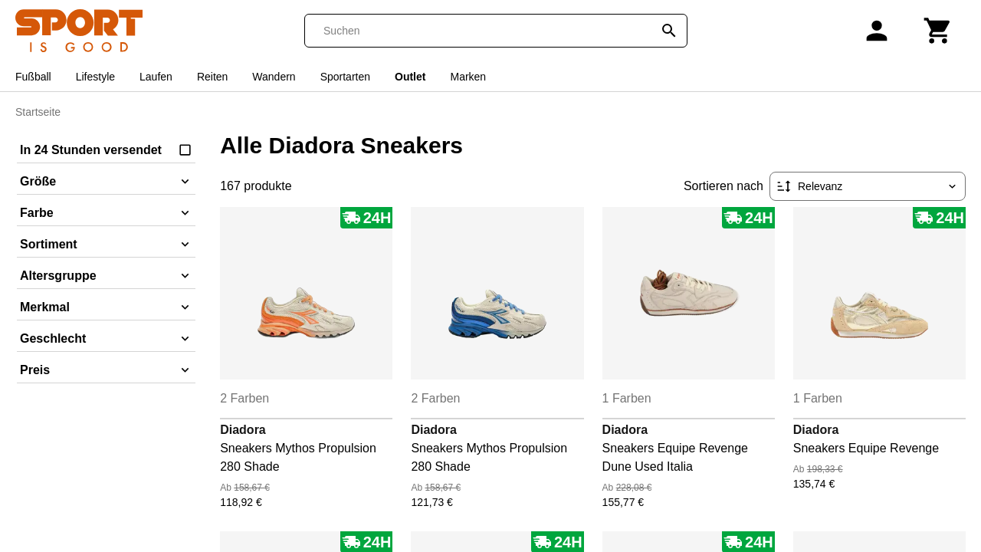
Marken (468, 77)
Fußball (33, 77)
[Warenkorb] (938, 30)
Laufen (155, 77)
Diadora (243, 429)
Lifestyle (95, 77)
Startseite (38, 112)
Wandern (273, 77)
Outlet (410, 77)
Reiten (212, 77)
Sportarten (345, 77)
